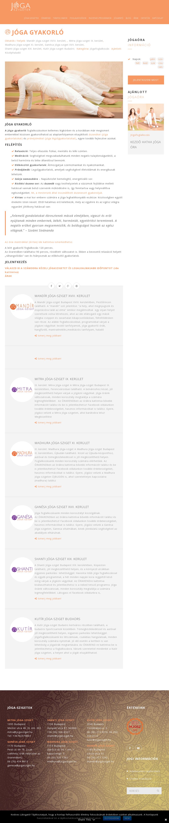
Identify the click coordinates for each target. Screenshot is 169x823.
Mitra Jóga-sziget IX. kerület (86, 40)
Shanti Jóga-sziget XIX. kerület (23, 48)
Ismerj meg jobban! (48, 335)
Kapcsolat (157, 18)
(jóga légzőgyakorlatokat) (51, 138)
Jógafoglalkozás (99, 48)
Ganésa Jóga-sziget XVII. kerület (64, 44)
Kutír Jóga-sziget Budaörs (59, 48)
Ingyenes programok (100, 18)
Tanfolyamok (60, 18)
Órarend (46, 18)
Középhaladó (13, 52)
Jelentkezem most (146, 79)
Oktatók (145, 18)
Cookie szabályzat (141, 778)
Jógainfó (118, 18)
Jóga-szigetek (31, 18)
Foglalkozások (78, 18)
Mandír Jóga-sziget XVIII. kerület (46, 40)
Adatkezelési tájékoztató (145, 771)
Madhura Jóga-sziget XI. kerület (24, 44)
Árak (136, 18)
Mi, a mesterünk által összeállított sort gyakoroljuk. (67, 192)
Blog (128, 18)
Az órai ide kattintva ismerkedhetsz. (39, 242)
